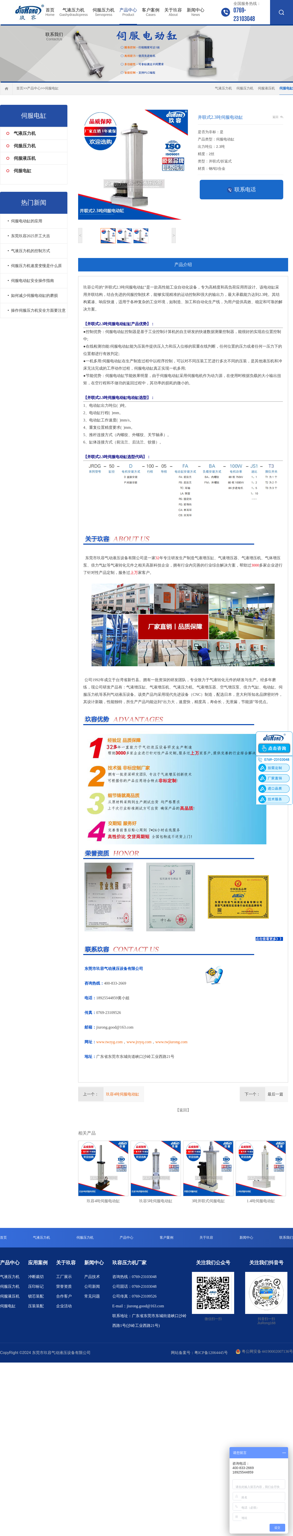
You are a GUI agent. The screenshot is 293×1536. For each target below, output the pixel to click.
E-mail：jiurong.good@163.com (138, 1306)
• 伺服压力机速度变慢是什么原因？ (35, 268)
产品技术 (92, 1277)
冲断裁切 (36, 1277)
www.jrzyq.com (138, 1042)
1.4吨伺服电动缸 (261, 1201)
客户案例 (150, 12)
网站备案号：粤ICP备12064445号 (199, 1353)
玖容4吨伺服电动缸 (122, 1094)
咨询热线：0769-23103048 (134, 1277)
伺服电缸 (52, 88)
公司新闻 (92, 1286)
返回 (275, 117)
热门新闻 (33, 202)
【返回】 (183, 1110)
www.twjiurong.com (171, 1042)
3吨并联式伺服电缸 (208, 1201)
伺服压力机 (104, 12)
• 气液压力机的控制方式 (29, 251)
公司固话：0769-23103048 (134, 1286)
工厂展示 (64, 1277)
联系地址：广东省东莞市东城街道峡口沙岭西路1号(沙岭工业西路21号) (149, 1321)
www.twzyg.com (109, 1042)
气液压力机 (73, 12)
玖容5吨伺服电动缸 (155, 1201)
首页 (49, 12)
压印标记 (36, 1286)
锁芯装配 (36, 1296)
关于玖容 (173, 12)
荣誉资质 (64, 1286)
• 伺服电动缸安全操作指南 (31, 281)
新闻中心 (195, 12)
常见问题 (92, 1296)
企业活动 (64, 1306)
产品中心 (128, 12)
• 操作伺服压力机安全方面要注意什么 (37, 313)
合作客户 (64, 1296)
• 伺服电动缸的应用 (25, 221)
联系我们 (54, 36)
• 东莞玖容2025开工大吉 (29, 236)
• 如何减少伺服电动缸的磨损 (33, 295)
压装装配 (36, 1306)
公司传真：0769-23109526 (134, 1296)
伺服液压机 (266, 88)
